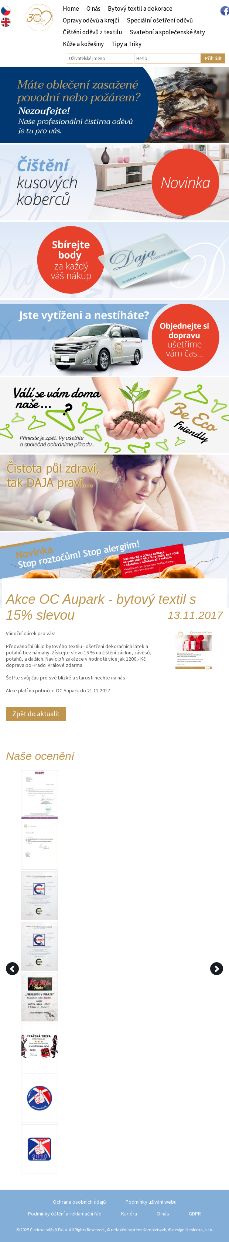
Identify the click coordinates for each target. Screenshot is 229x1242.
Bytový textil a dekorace (140, 8)
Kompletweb (154, 1229)
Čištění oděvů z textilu (92, 32)
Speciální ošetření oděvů (160, 20)
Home (71, 8)
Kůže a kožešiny (83, 44)
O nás (93, 8)
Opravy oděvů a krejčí (91, 20)
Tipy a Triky (126, 44)
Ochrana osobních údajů (79, 1201)
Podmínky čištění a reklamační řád (65, 1213)
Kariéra (129, 1213)
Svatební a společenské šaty (167, 32)
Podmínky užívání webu (151, 1201)
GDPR (195, 1213)
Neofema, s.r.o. (199, 1229)
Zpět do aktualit (35, 713)
